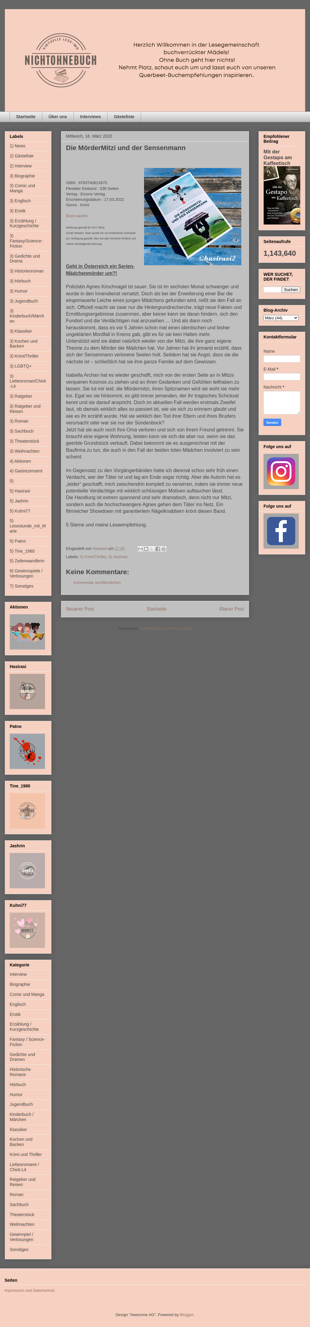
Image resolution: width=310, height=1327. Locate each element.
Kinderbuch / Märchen (22, 1117)
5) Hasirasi (117, 556)
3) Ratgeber (21, 396)
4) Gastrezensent (26, 470)
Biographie (20, 984)
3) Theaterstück (24, 441)
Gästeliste (124, 116)
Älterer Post (231, 609)
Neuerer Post (80, 609)
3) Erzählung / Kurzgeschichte (24, 223)
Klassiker (18, 1129)
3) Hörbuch (20, 281)
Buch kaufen (77, 216)
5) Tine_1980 (22, 551)
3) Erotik (18, 210)
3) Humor (18, 291)
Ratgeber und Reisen (23, 1182)
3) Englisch (20, 200)
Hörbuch (18, 1084)
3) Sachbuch (22, 431)
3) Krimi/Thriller (93, 556)
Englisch (18, 1004)
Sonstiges (19, 1249)
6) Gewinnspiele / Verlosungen (26, 573)
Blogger (186, 1314)
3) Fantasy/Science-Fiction (26, 241)
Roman (16, 1194)
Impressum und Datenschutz (30, 1290)
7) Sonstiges (21, 586)
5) (11, 480)
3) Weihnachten (25, 451)
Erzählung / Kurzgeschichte (24, 1027)
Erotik (15, 1014)
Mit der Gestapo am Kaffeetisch (278, 157)
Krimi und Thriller (26, 1154)
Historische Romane (20, 1072)
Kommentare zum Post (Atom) (165, 628)
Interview (18, 974)
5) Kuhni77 (20, 511)
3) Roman (19, 421)
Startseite (26, 116)
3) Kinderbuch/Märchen (27, 316)
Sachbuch (19, 1204)
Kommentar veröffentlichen (97, 582)
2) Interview (21, 165)
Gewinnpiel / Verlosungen (21, 1237)
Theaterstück (22, 1214)
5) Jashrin (19, 501)
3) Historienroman (26, 271)
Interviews (90, 116)
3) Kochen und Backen (23, 344)
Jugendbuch (21, 1104)
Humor (16, 1094)
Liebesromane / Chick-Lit (24, 1167)
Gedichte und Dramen (22, 1057)
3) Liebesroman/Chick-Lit (28, 381)
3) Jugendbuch (24, 301)
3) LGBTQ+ (21, 366)
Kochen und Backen (21, 1142)
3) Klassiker (21, 331)
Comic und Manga (27, 994)
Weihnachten (22, 1224)
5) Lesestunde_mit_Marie (28, 525)
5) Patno (18, 541)
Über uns (58, 116)
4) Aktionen (20, 461)
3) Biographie (22, 175)
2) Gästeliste (22, 155)
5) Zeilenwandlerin (27, 560)
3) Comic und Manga (22, 188)
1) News (17, 145)
